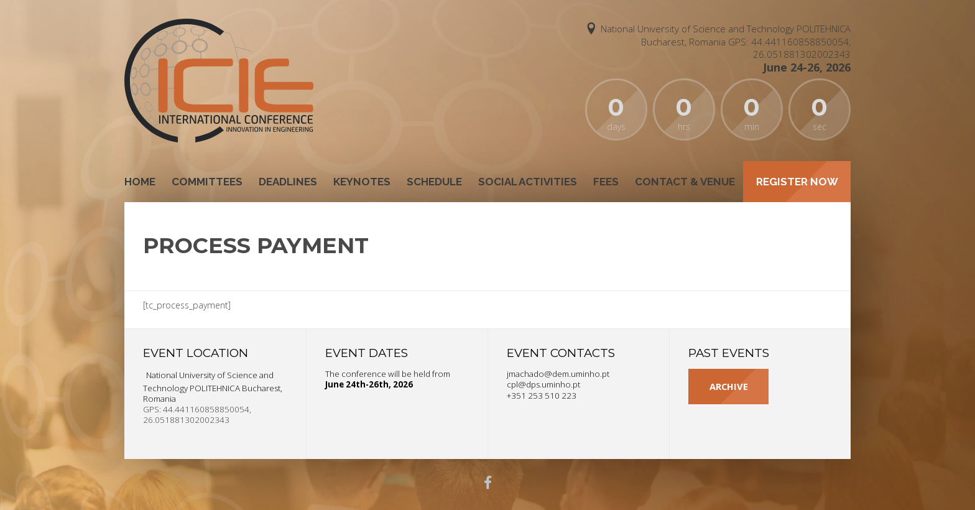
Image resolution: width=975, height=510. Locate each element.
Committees (207, 181)
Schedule (434, 181)
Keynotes (361, 181)
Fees (606, 181)
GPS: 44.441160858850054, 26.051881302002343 (789, 47)
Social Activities (527, 181)
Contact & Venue (685, 181)
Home (139, 181)
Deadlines (288, 181)
